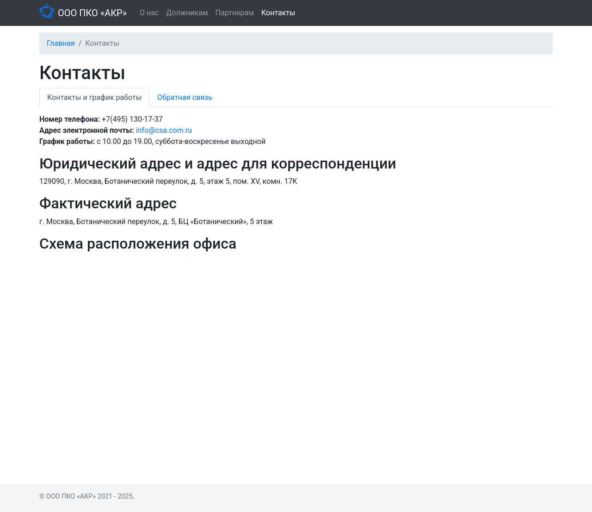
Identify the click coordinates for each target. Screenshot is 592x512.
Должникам (187, 12)
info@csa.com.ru (164, 130)
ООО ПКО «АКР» (92, 13)
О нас (149, 12)
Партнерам (235, 12)
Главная (61, 43)
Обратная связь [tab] (184, 97)
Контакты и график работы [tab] (94, 97)
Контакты (278, 12)
